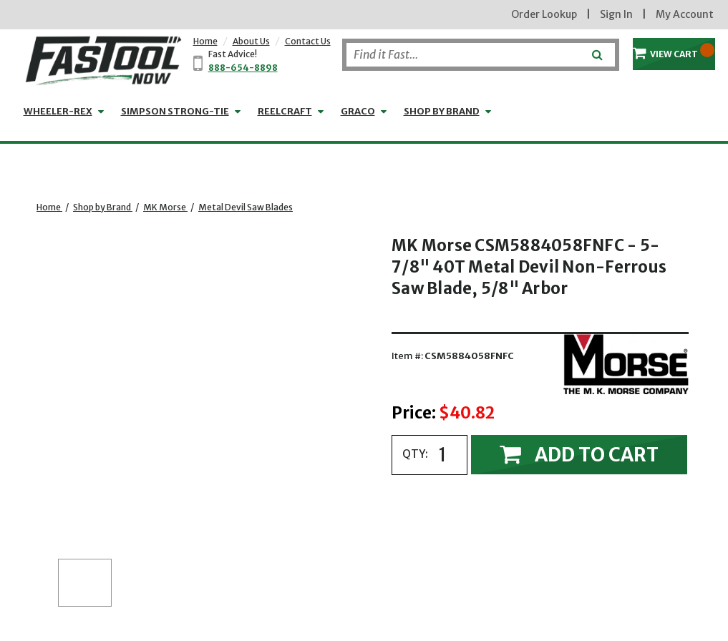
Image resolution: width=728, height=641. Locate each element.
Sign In (616, 14)
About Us (251, 41)
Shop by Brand (442, 111)
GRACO (358, 111)
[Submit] (596, 49)
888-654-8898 (243, 67)
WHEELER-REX (58, 111)
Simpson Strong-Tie (175, 111)
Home (205, 41)
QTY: (415, 454)
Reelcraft (285, 111)
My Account (685, 14)
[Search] (480, 55)
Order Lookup (544, 14)
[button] (85, 583)
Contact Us (308, 41)
